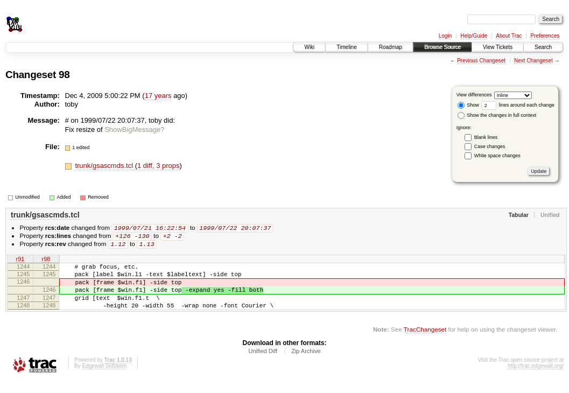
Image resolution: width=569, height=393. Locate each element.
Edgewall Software (104, 379)
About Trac (509, 36)
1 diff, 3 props (158, 166)
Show (468, 105)
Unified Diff (262, 364)
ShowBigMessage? (134, 129)
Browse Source (442, 47)
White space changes (497, 155)
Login (445, 36)
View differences (474, 94)
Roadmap (390, 47)
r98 (46, 261)
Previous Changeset (481, 61)
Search (543, 47)
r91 (20, 261)
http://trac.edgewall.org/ (536, 379)
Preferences (545, 36)
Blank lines (486, 137)
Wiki (309, 47)
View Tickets (497, 47)
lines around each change (517, 105)
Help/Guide (473, 36)
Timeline (346, 47)
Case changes (489, 146)
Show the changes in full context (497, 115)
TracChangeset (425, 342)
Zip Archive (305, 364)
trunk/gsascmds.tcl (105, 166)
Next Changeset (533, 61)
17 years (158, 96)
